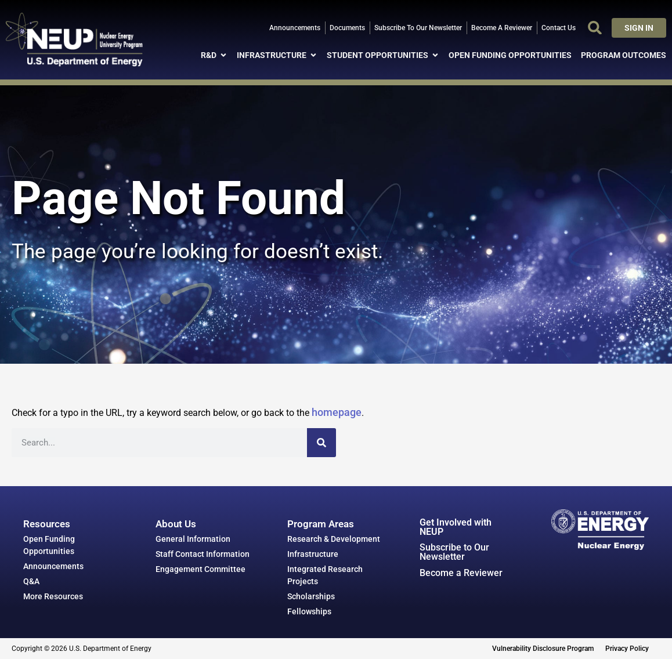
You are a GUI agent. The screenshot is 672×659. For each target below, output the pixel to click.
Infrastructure (312, 554)
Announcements (53, 566)
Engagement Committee (200, 569)
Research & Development (333, 539)
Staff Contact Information (203, 554)
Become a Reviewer (461, 572)
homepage (337, 412)
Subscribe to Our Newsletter (454, 552)
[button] (595, 28)
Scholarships (311, 596)
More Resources (53, 596)
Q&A (31, 581)
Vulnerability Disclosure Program (543, 648)
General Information (193, 539)
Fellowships (309, 611)
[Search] (321, 442)
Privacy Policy (627, 648)
